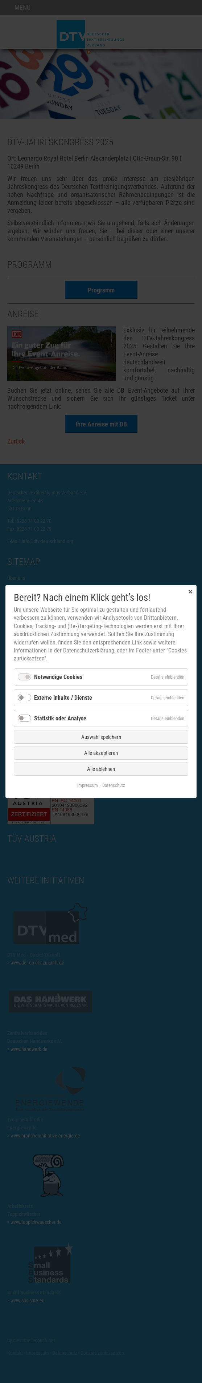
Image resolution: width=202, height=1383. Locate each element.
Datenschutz (113, 785)
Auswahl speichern (101, 737)
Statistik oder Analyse (60, 718)
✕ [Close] (190, 591)
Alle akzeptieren (101, 753)
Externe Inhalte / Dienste (63, 697)
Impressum (87, 785)
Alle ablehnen (101, 769)
